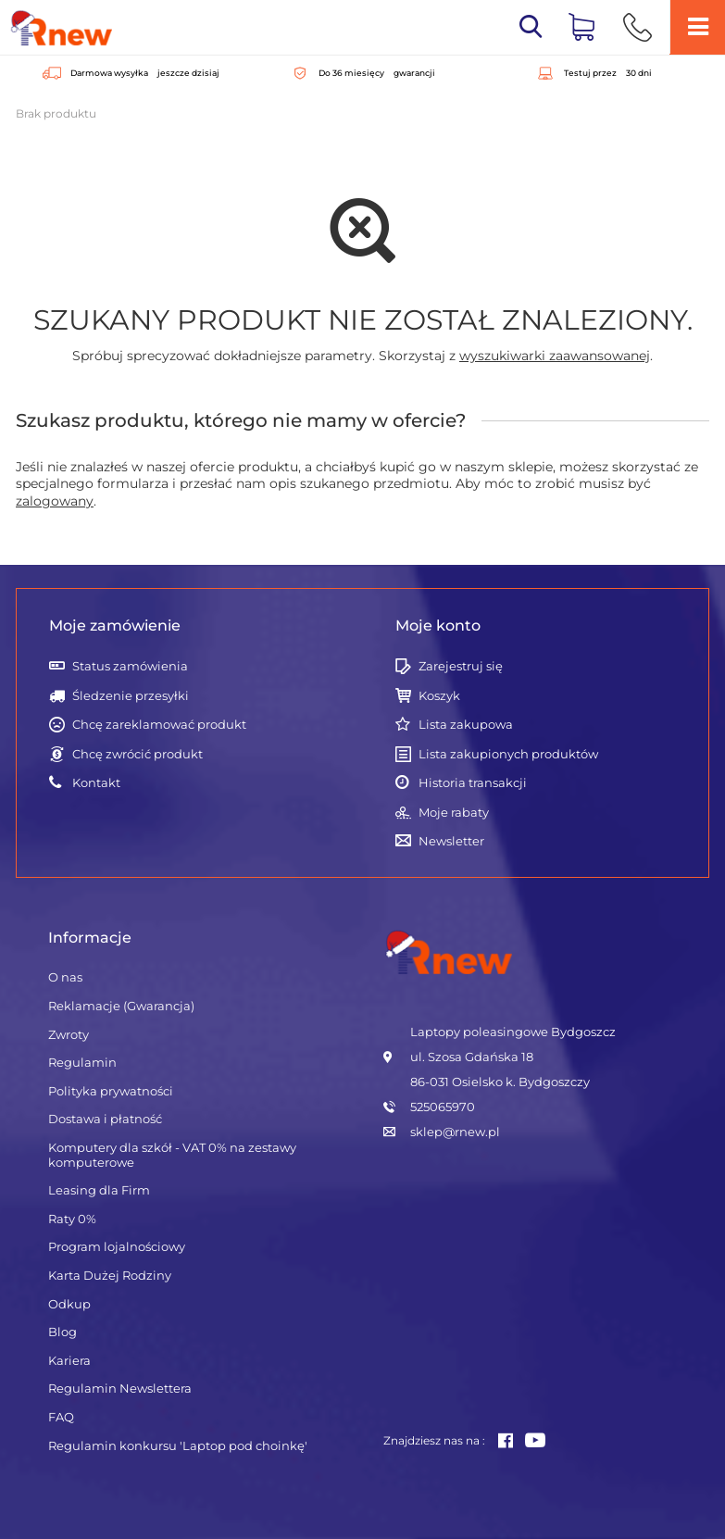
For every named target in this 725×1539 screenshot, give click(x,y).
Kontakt (96, 783)
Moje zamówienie (115, 625)
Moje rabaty (454, 813)
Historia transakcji (473, 783)
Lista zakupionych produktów (508, 754)
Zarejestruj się (461, 666)
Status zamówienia (130, 666)
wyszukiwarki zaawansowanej (554, 355)
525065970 (442, 1106)
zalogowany (55, 501)
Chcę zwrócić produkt (137, 754)
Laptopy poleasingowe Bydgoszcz (513, 1031)
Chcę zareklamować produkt (159, 725)
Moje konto (438, 625)
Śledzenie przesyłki (130, 696)
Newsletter (451, 841)
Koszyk (439, 696)
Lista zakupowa (466, 725)
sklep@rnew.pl (455, 1131)
